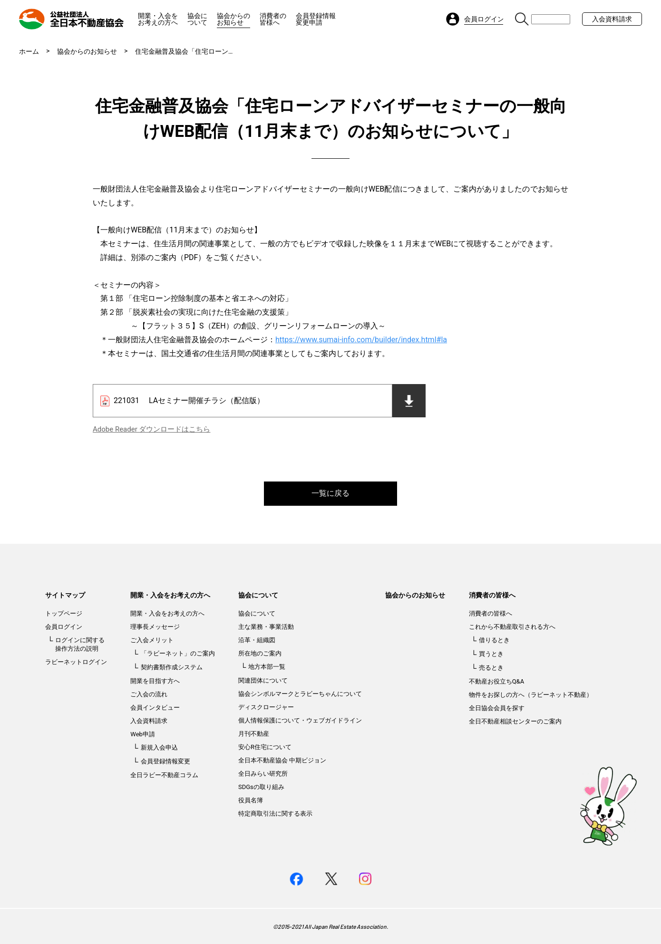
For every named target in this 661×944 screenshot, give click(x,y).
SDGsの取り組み (261, 786)
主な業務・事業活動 (266, 626)
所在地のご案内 (260, 653)
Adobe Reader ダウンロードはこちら (151, 429)
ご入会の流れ (148, 694)
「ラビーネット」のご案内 (178, 653)
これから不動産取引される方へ (512, 626)
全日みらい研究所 (263, 773)
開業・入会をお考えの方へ (158, 19)
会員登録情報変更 (165, 761)
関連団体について (263, 680)
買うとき (491, 653)
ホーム (29, 51)
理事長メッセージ (155, 626)
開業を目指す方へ (155, 680)
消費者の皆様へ (273, 19)
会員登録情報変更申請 (316, 19)
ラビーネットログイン (76, 661)
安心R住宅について (265, 747)
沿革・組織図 (256, 640)
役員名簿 (250, 800)
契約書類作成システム (172, 667)
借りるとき (494, 640)
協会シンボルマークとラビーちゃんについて (300, 693)
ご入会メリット (152, 640)
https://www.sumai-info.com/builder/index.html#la (361, 339)
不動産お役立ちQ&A (497, 681)
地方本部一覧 (266, 666)
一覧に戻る (330, 493)
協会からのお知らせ (233, 19)
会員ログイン (63, 626)
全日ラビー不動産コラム (164, 775)
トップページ (63, 613)
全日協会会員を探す (497, 708)
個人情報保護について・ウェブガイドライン (300, 720)
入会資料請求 (612, 19)
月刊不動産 (253, 733)
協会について (197, 19)
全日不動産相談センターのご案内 (515, 721)
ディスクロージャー (266, 707)
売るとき (491, 667)
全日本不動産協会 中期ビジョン (282, 760)
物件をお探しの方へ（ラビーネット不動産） (531, 694)
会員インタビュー (155, 707)
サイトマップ (65, 595)
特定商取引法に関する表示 (275, 813)
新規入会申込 (159, 747)
